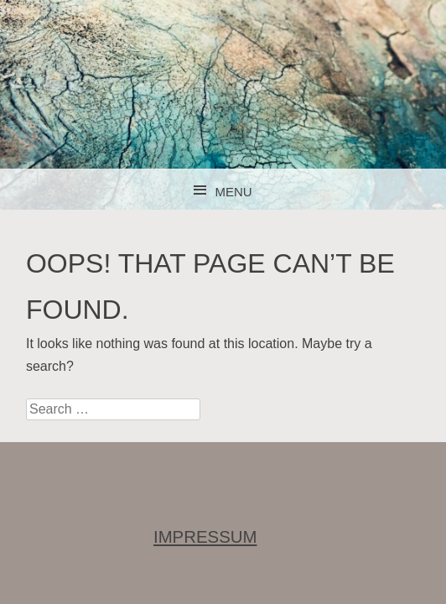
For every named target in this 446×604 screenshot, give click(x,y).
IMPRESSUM (205, 537)
